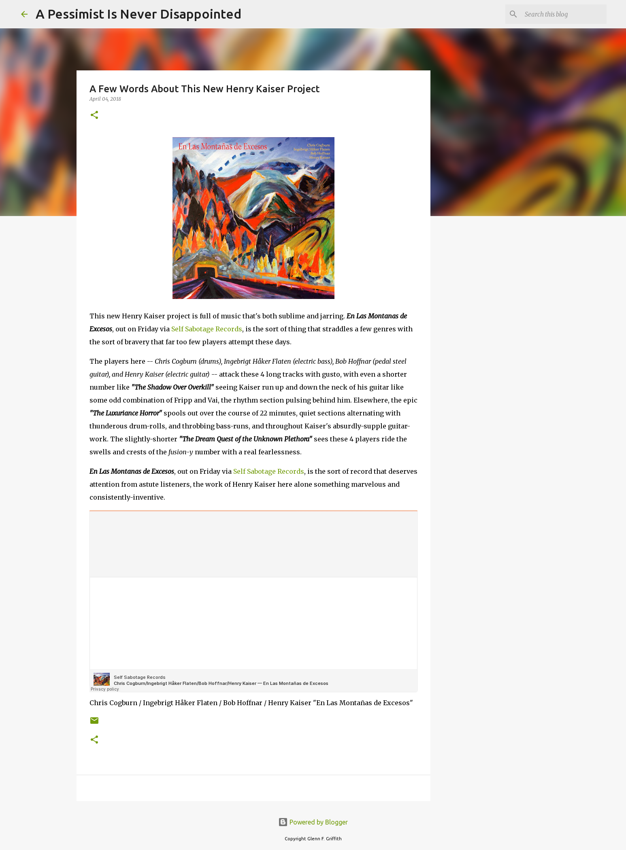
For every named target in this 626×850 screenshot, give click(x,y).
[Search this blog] (564, 14)
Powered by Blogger (313, 822)
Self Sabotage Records (206, 329)
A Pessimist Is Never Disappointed (138, 13)
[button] (94, 115)
